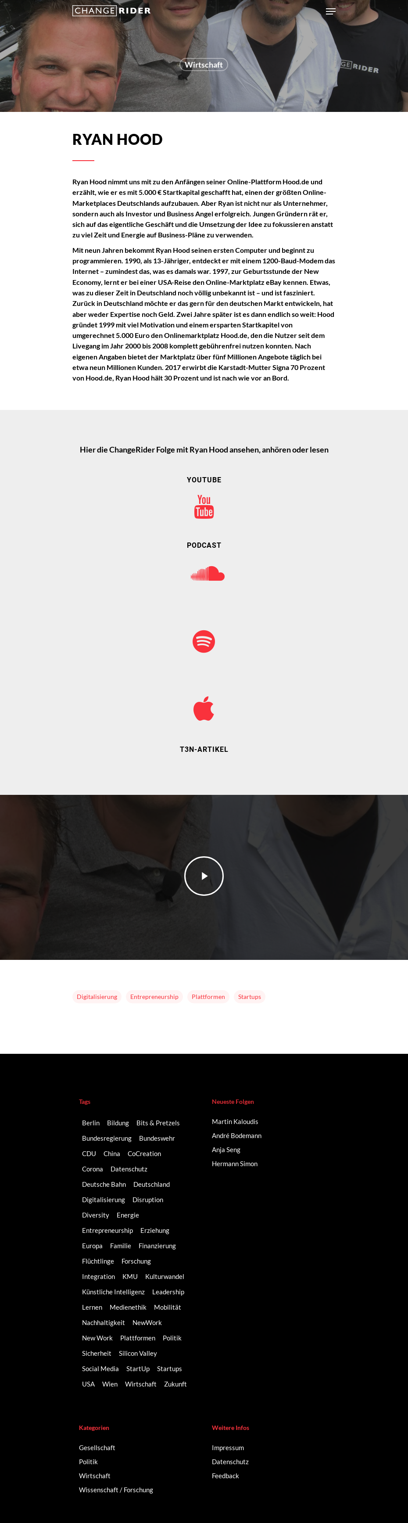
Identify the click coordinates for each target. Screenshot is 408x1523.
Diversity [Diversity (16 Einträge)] (95, 1215)
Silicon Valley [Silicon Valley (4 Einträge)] (138, 1353)
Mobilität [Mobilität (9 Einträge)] (167, 1307)
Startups (249, 996)
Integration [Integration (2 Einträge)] (98, 1276)
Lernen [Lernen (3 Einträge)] (92, 1307)
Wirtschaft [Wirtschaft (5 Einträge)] (141, 1384)
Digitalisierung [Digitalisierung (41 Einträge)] (103, 1199)
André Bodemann (236, 1135)
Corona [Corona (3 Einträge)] (92, 1169)
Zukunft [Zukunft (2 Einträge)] (175, 1384)
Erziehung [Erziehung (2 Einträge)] (154, 1230)
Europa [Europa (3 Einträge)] (92, 1246)
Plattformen (208, 996)
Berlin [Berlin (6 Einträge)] (91, 1123)
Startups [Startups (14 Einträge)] (169, 1368)
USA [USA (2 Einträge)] (88, 1384)
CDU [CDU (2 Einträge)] (89, 1153)
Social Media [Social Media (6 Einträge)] (100, 1368)
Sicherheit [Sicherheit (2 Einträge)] (96, 1353)
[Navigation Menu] (331, 11)
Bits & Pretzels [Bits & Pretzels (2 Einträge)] (158, 1123)
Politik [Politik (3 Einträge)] (172, 1338)
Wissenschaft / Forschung (116, 1490)
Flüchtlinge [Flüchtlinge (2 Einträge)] (98, 1261)
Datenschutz (230, 1462)
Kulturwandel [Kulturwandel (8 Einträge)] (164, 1276)
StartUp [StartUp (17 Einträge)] (138, 1368)
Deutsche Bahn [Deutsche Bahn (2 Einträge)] (104, 1184)
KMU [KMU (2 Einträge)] (130, 1276)
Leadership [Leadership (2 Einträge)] (168, 1292)
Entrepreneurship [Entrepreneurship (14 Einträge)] (107, 1230)
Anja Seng (226, 1149)
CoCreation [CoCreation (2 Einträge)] (144, 1153)
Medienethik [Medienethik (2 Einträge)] (128, 1307)
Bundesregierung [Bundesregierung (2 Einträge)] (107, 1138)
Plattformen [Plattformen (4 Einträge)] (137, 1338)
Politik (88, 1462)
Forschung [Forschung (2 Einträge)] (136, 1261)
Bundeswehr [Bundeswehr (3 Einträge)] (157, 1138)
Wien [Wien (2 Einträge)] (110, 1384)
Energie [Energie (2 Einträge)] (128, 1215)
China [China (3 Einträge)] (112, 1153)
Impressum (228, 1447)
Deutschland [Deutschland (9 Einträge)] (151, 1184)
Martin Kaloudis (235, 1121)
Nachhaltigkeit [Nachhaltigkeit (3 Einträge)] (103, 1322)
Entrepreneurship (154, 996)
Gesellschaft (97, 1447)
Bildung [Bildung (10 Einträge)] (118, 1123)
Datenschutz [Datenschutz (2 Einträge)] (129, 1169)
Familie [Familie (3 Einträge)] (120, 1246)
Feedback (225, 1476)
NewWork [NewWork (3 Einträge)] (147, 1322)
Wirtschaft (204, 65)
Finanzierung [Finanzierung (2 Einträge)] (157, 1246)
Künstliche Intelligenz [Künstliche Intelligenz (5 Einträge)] (113, 1292)
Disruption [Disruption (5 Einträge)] (147, 1199)
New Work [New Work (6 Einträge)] (97, 1338)
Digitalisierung (97, 996)
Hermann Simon (235, 1163)
